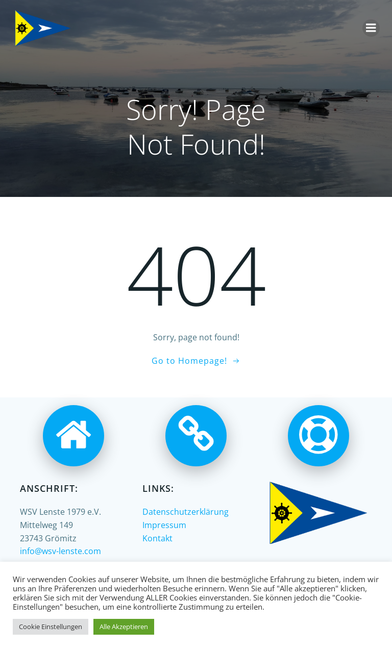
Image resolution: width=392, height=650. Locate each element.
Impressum (164, 525)
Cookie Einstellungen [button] (50, 626)
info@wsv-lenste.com (60, 551)
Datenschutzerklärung (185, 511)
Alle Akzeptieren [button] (124, 626)
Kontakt (157, 538)
